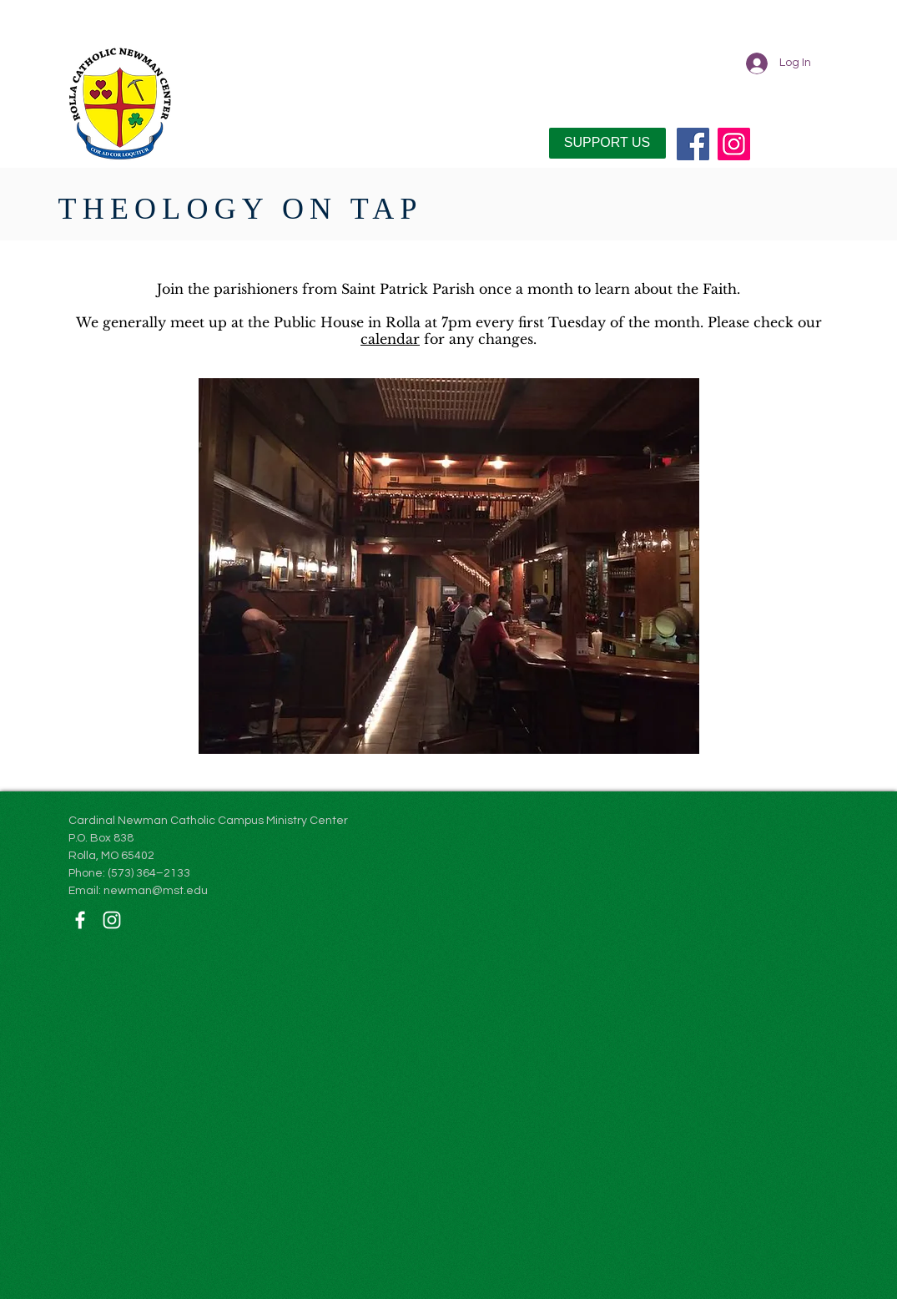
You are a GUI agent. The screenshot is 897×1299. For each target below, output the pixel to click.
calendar (390, 339)
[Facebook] (693, 144)
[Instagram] (734, 144)
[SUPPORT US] (607, 143)
